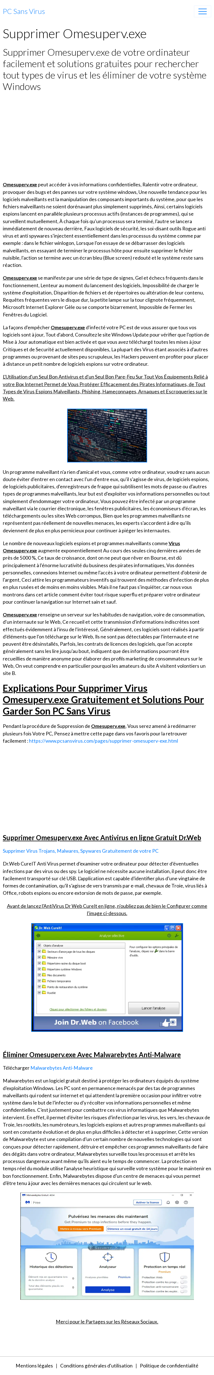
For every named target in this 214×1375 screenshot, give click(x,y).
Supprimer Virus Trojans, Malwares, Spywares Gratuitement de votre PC (81, 851)
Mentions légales (34, 1366)
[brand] (24, 11)
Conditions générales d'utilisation (96, 1366)
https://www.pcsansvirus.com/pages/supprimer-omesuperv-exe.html (103, 741)
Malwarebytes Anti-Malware (61, 1068)
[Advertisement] (107, 136)
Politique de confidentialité (169, 1366)
